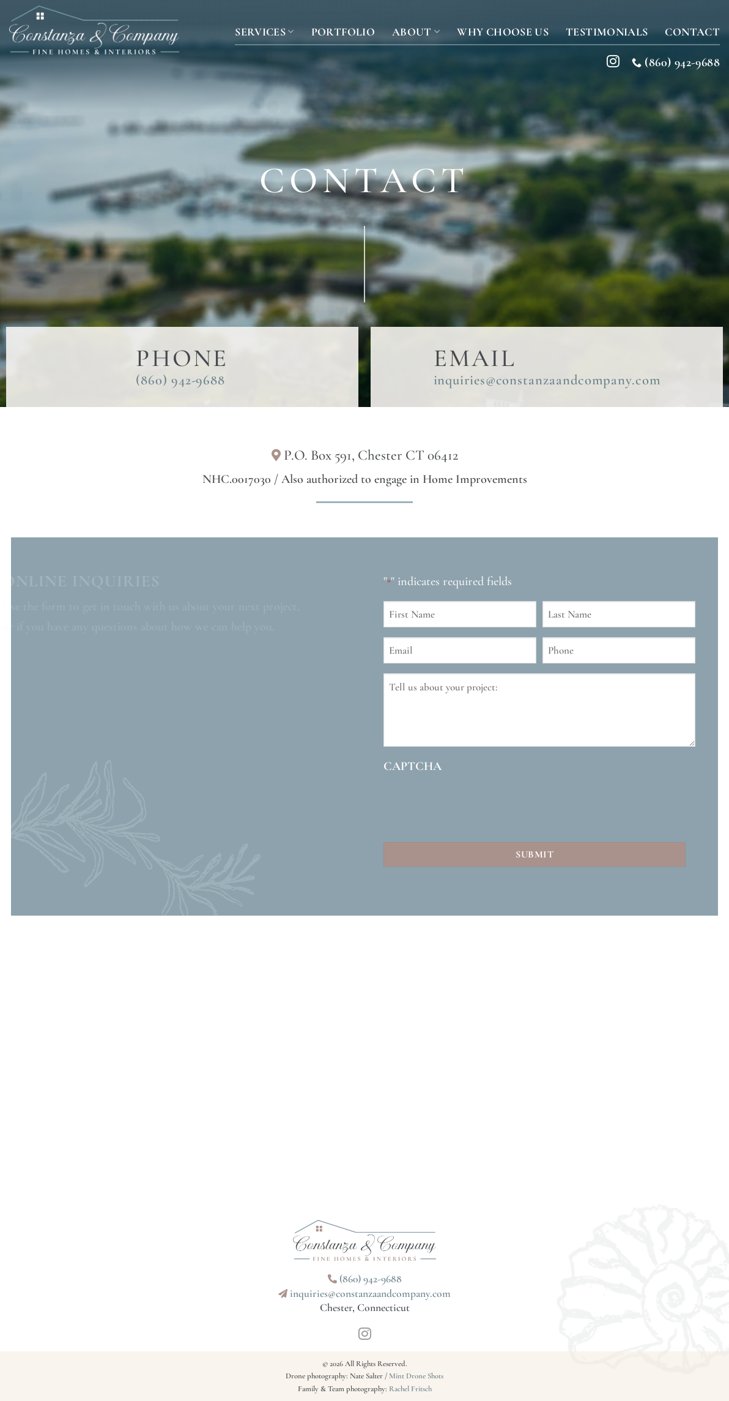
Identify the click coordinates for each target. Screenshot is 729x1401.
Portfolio (343, 32)
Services (264, 32)
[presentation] (476, 805)
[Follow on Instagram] (613, 62)
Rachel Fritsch (410, 1389)
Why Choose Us (503, 32)
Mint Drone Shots (416, 1376)
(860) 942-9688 (180, 380)
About (416, 32)
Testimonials (607, 32)
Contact (692, 32)
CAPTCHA (412, 766)
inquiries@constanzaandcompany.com (547, 380)
